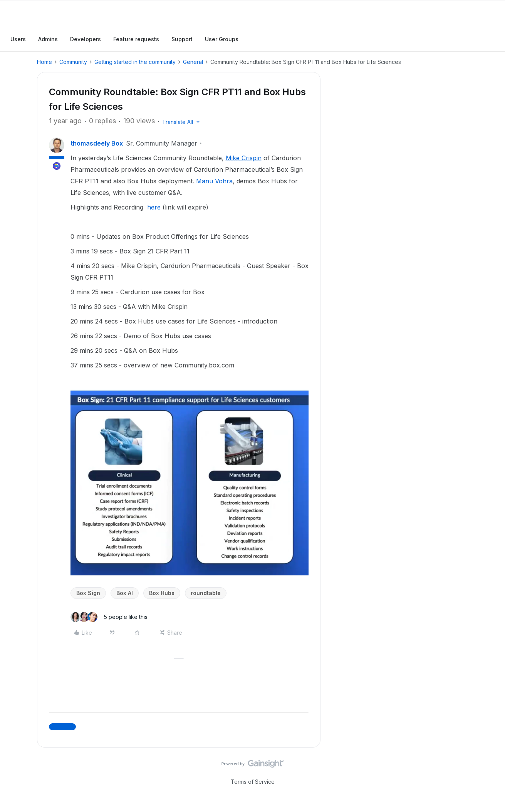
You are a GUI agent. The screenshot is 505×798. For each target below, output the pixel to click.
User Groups (221, 39)
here (153, 207)
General (193, 62)
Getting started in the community (135, 62)
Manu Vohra (214, 181)
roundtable (206, 593)
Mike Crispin (244, 158)
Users (18, 39)
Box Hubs (161, 593)
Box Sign (88, 593)
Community (73, 62)
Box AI (124, 593)
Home (44, 62)
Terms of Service (253, 781)
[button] (181, 122)
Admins (48, 39)
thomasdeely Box (96, 143)
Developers (85, 39)
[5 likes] (109, 617)
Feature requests (136, 39)
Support (182, 39)
